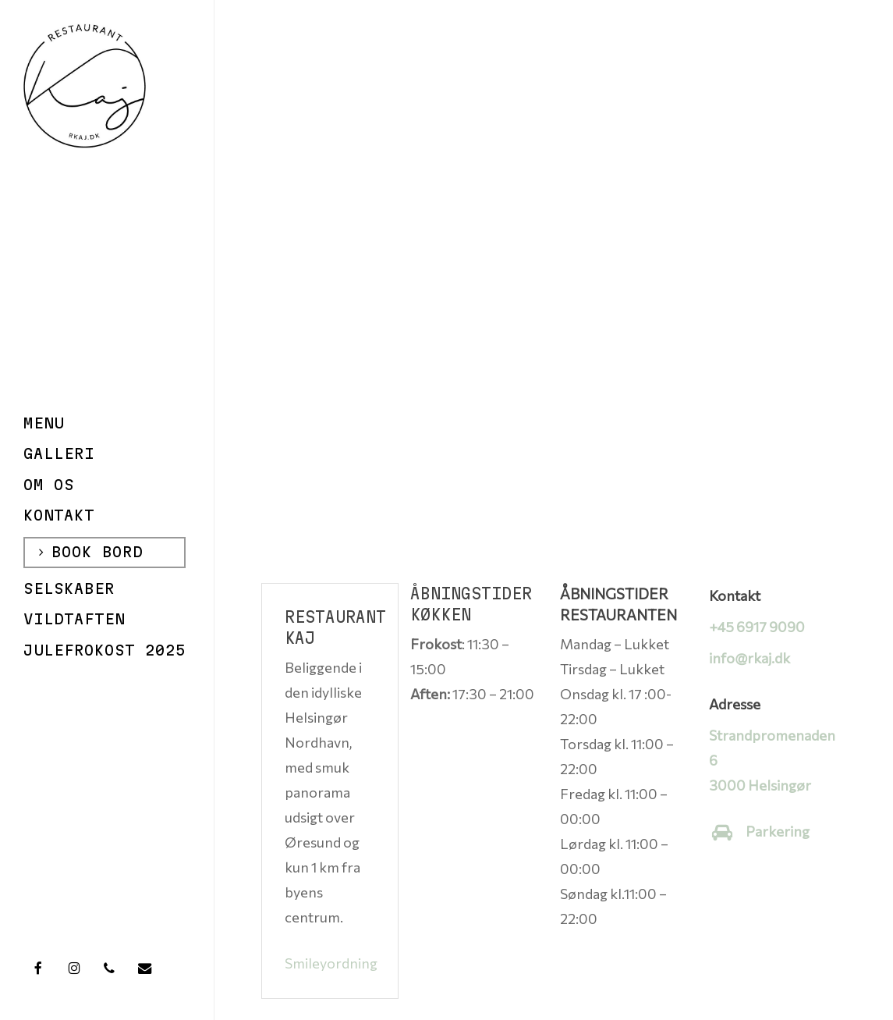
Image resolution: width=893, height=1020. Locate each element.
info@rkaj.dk (749, 657)
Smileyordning (331, 963)
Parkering (778, 831)
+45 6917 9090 (757, 626)
